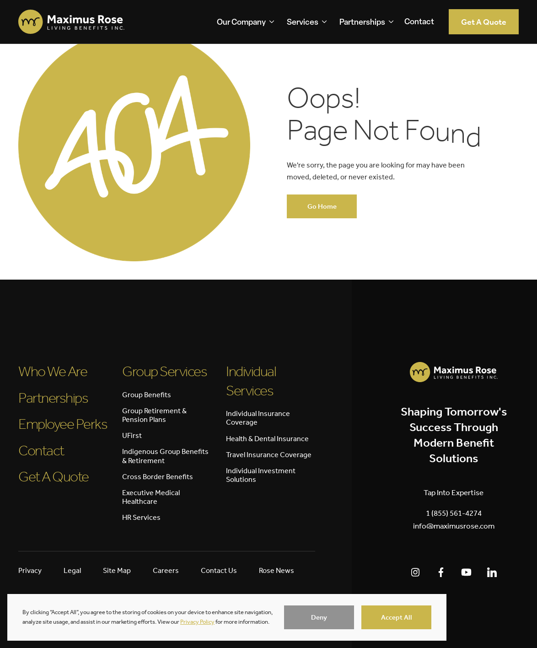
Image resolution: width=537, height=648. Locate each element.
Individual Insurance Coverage (258, 418)
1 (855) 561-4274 (454, 513)
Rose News (276, 570)
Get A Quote (53, 476)
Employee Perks (62, 423)
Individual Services (251, 380)
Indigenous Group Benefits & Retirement (165, 455)
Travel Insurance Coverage (268, 454)
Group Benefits (146, 394)
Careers (166, 570)
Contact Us (219, 570)
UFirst (132, 435)
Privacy (30, 570)
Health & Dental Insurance (267, 438)
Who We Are (52, 371)
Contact (419, 22)
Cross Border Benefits (157, 476)
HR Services (141, 517)
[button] (319, 617)
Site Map (117, 570)
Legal (72, 570)
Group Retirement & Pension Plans (154, 415)
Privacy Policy (197, 621)
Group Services (164, 371)
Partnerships (53, 397)
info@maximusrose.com (453, 525)
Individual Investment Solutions (260, 475)
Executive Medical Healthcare (151, 497)
